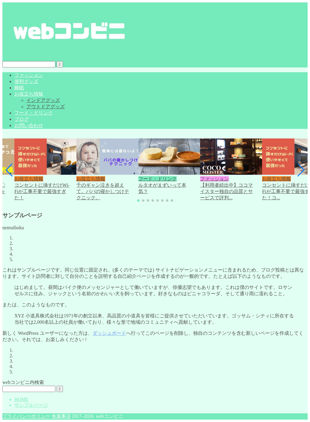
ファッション (28, 75)
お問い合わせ (28, 125)
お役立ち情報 (28, 94)
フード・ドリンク (33, 112)
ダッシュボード (109, 333)
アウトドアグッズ (45, 106)
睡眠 (19, 87)
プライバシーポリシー (26, 416)
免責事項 (61, 416)
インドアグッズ (43, 100)
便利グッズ (26, 81)
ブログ (21, 119)
